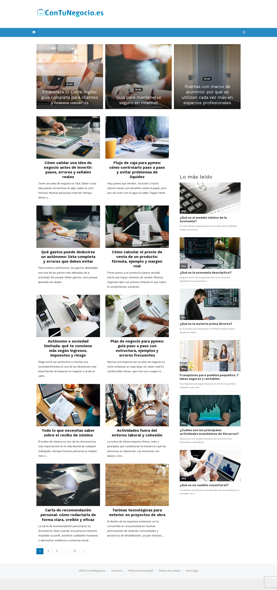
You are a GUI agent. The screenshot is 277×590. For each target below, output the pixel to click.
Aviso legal (192, 582)
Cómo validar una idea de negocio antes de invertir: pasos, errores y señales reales (64, 170)
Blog (65, 84)
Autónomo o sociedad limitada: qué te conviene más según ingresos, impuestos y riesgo (64, 340)
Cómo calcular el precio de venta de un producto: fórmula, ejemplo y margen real (137, 253)
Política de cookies (169, 582)
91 (68, 545)
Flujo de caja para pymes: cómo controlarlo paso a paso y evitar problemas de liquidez (137, 170)
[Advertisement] (181, 13)
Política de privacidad (140, 582)
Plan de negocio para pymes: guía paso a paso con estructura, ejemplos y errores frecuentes (137, 342)
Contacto (117, 582)
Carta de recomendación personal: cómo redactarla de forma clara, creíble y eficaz (64, 509)
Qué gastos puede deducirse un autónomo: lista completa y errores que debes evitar (64, 253)
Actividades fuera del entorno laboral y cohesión (137, 424)
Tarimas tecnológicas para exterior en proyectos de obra (137, 507)
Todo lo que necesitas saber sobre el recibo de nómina (64, 424)
